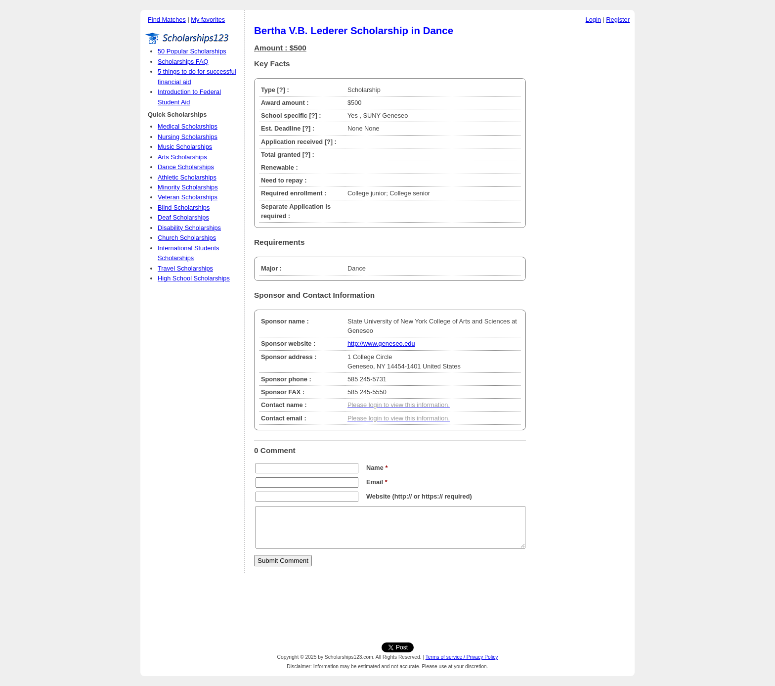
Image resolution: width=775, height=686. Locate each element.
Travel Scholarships (185, 268)
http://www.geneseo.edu (381, 343)
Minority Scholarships (188, 187)
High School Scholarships (194, 278)
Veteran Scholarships (187, 197)
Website (378, 496)
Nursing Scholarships (187, 136)
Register (618, 19)
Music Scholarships (185, 146)
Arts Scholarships (182, 157)
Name (377, 467)
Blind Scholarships (184, 207)
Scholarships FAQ (183, 61)
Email (377, 482)
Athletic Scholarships (187, 177)
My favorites (208, 19)
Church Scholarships (187, 237)
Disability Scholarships (189, 227)
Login (593, 19)
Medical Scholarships (187, 126)
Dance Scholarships (186, 167)
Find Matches (167, 19)
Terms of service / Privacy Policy (462, 657)
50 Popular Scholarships (192, 51)
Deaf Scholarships (183, 217)
